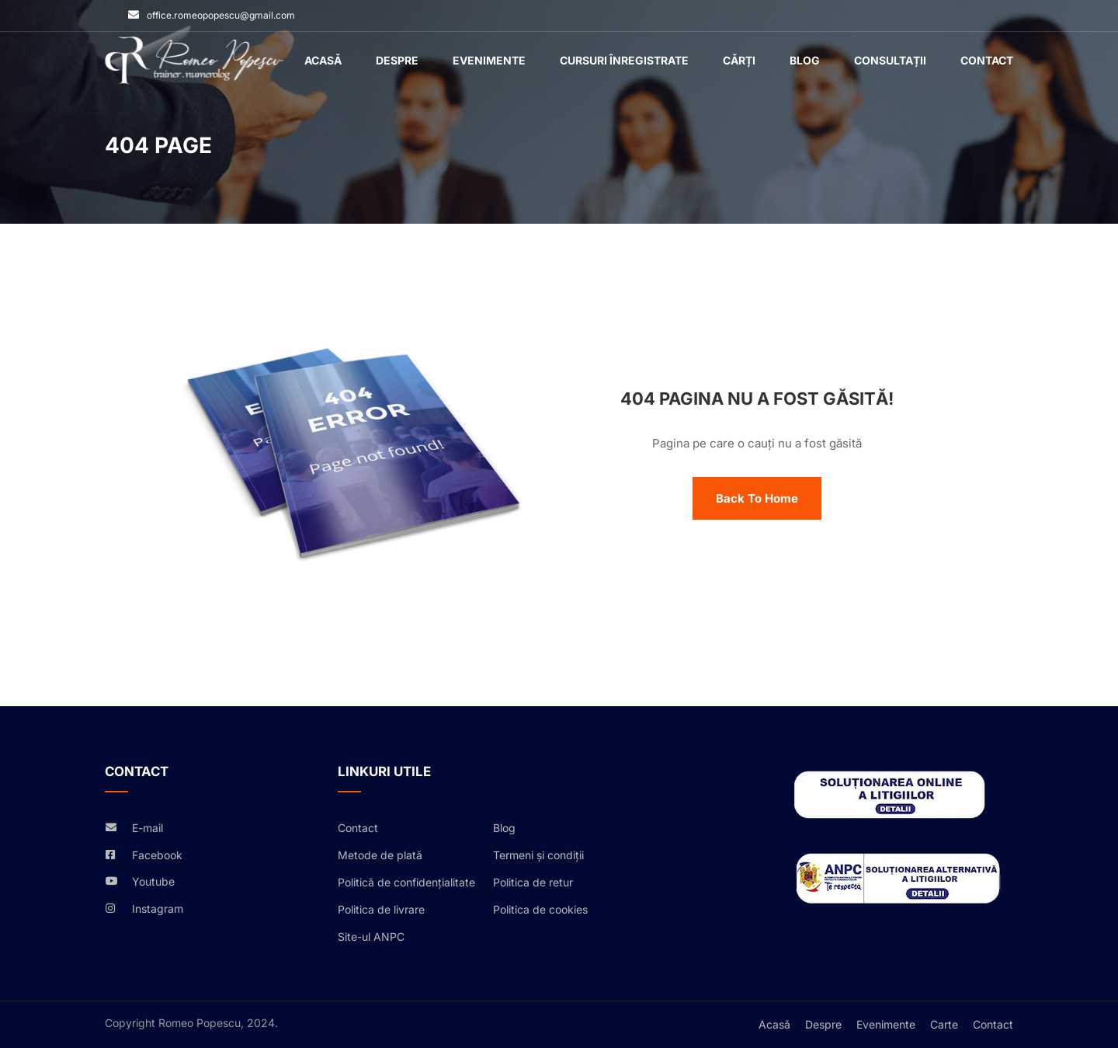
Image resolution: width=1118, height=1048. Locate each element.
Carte (944, 1024)
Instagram (157, 908)
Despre (397, 60)
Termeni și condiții (538, 855)
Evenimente (489, 60)
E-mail (147, 827)
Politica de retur (533, 882)
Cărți (739, 60)
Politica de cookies (540, 909)
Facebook (157, 855)
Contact (986, 60)
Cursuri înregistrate (624, 60)
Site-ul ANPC (371, 936)
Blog (805, 60)
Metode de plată (380, 855)
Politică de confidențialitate (406, 882)
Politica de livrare (381, 909)
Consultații (890, 60)
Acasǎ (323, 60)
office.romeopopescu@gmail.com (221, 15)
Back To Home (757, 498)
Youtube (153, 881)
